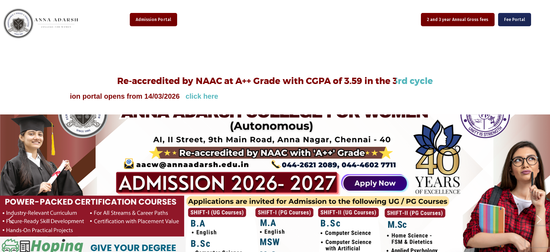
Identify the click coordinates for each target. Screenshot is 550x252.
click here (209, 96)
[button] (10, 219)
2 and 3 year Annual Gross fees (458, 19)
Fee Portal (514, 19)
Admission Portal (153, 19)
